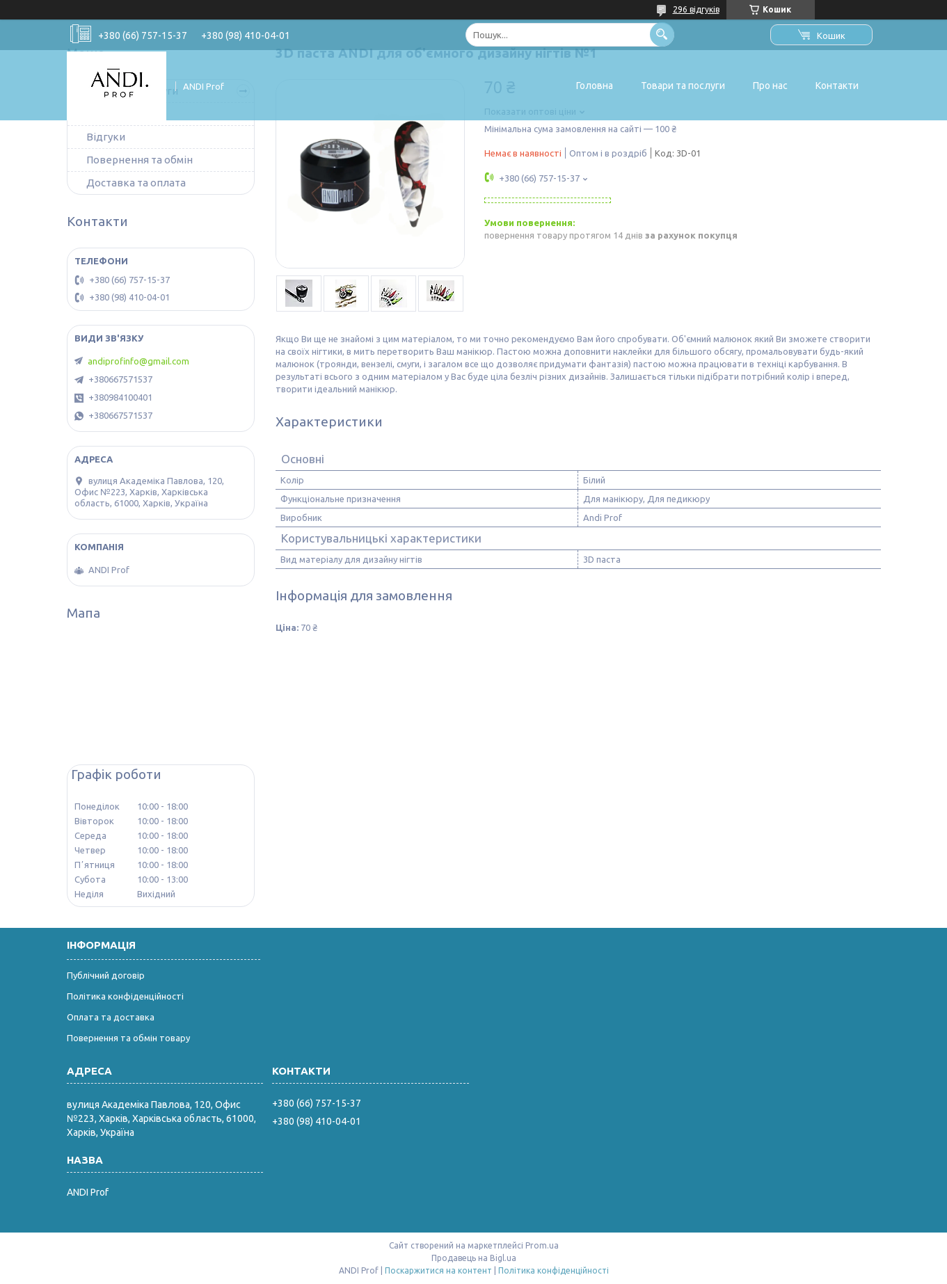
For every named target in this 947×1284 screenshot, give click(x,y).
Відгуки (105, 137)
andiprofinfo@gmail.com (138, 361)
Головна (594, 85)
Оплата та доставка (110, 1017)
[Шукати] (662, 34)
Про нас (770, 85)
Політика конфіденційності (125, 996)
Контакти (837, 85)
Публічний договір (106, 975)
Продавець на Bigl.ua (473, 1257)
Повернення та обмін (139, 160)
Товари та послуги (683, 85)
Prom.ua (542, 1245)
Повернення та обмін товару (128, 1038)
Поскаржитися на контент (438, 1270)
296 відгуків (696, 9)
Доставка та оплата (136, 182)
